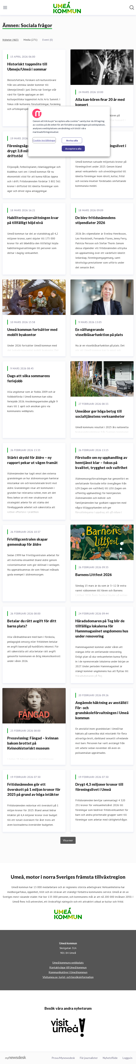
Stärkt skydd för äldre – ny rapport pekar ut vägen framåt (32, 460)
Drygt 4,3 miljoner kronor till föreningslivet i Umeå (99, 787)
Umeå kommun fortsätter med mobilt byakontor (32, 332)
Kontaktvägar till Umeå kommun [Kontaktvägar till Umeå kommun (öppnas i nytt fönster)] (68, 967)
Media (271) (30, 39)
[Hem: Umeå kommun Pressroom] (67, 7)
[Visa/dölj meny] (5, 7)
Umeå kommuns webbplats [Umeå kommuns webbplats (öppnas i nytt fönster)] (68, 962)
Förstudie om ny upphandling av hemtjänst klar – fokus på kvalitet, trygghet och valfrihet (101, 462)
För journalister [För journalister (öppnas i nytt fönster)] (89, 1057)
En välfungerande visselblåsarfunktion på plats (99, 332)
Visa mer (68, 840)
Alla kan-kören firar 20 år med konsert (100, 102)
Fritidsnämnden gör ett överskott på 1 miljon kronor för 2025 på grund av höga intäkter (33, 789)
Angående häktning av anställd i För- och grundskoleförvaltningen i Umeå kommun (102, 710)
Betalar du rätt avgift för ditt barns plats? (31, 623)
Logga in (127, 1057)
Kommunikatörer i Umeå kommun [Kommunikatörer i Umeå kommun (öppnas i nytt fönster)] (68, 972)
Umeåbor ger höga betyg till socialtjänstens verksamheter (100, 413)
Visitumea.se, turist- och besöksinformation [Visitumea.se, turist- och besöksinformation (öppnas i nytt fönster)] (68, 977)
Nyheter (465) (10, 39)
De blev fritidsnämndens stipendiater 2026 (95, 220)
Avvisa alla (72, 140)
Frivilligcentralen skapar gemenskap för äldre (27, 541)
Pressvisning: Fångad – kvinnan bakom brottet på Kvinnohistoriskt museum (32, 743)
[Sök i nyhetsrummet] (131, 7)
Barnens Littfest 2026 (93, 574)
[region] (69, 131)
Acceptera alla (73, 148)
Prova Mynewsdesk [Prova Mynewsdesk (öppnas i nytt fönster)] (63, 1057)
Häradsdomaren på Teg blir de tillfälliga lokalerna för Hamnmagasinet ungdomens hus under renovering (101, 628)
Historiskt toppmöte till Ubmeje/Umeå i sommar (27, 66)
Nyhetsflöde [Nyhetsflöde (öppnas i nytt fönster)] (110, 1057)
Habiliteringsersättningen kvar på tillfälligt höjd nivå (33, 220)
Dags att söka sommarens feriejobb (28, 378)
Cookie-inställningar (44, 140)
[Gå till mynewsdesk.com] (16, 1058)
